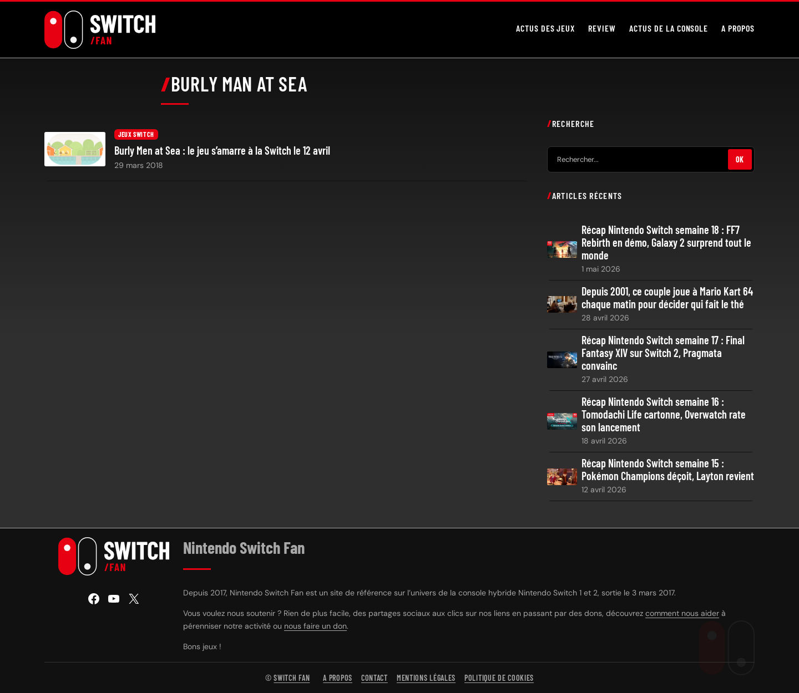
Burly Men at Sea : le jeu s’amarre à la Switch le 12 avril (222, 150)
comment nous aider (682, 613)
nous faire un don (315, 626)
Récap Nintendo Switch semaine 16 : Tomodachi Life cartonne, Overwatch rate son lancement (663, 414)
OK (740, 159)
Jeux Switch (136, 134)
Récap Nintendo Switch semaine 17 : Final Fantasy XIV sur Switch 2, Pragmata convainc (663, 353)
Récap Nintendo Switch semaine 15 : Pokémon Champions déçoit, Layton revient (667, 469)
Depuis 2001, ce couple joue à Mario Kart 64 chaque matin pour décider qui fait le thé (667, 297)
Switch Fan (292, 677)
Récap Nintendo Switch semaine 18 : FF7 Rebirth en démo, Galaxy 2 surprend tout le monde (666, 242)
